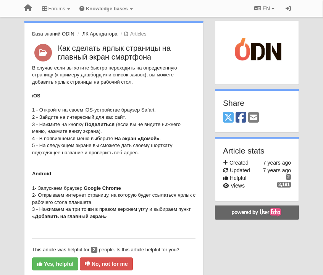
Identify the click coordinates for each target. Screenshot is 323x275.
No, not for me (106, 264)
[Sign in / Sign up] (288, 8)
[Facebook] (241, 118)
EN (264, 8)
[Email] (253, 118)
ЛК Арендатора (99, 34)
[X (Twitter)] (228, 118)
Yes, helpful (55, 264)
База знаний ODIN (53, 34)
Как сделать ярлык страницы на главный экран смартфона (114, 52)
